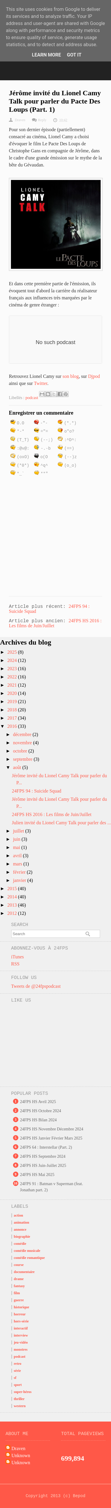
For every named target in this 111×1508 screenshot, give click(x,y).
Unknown (21, 1455)
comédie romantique (29, 1258)
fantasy (19, 1286)
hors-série (21, 1321)
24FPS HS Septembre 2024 (43, 1156)
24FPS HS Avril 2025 (38, 1102)
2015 (12, 888)
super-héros (23, 1392)
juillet (19, 830)
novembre (23, 742)
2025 (12, 652)
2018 (12, 709)
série (17, 1371)
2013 (12, 905)
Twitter (40, 383)
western (20, 1406)
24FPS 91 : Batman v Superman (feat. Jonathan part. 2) (51, 1187)
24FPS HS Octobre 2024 (40, 1111)
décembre (23, 734)
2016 (12, 726)
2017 (12, 717)
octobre (20, 750)
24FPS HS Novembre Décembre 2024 (51, 1129)
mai (17, 847)
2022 (12, 676)
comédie (20, 1244)
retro (18, 1364)
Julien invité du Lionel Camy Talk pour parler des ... (61, 822)
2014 (12, 896)
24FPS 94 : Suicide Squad (36, 790)
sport (18, 1385)
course (19, 1265)
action (18, 1215)
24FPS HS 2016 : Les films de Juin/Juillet (51, 814)
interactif (21, 1328)
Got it (74, 55)
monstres (21, 1349)
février (20, 872)
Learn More (46, 55)
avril (18, 855)
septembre (23, 759)
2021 (12, 685)
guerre (19, 1300)
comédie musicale (27, 1251)
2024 (12, 660)
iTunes (17, 956)
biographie (22, 1237)
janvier (20, 880)
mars (18, 863)
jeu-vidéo (21, 1342)
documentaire (24, 1272)
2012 (12, 913)
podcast (31, 398)
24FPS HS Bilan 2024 (38, 1120)
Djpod (94, 376)
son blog (70, 376)
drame (19, 1279)
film (17, 1293)
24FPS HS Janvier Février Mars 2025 (51, 1138)
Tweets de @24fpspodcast (36, 986)
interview (21, 1335)
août (17, 767)
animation (21, 1222)
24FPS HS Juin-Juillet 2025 (43, 1165)
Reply (42, 120)
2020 (12, 693)
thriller (19, 1399)
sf (15, 1378)
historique (21, 1307)
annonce (20, 1229)
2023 (12, 668)
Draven (18, 1448)
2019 (12, 701)
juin (17, 839)
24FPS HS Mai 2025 (37, 1174)
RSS (15, 963)
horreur (20, 1314)
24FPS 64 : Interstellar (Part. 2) (46, 1147)
